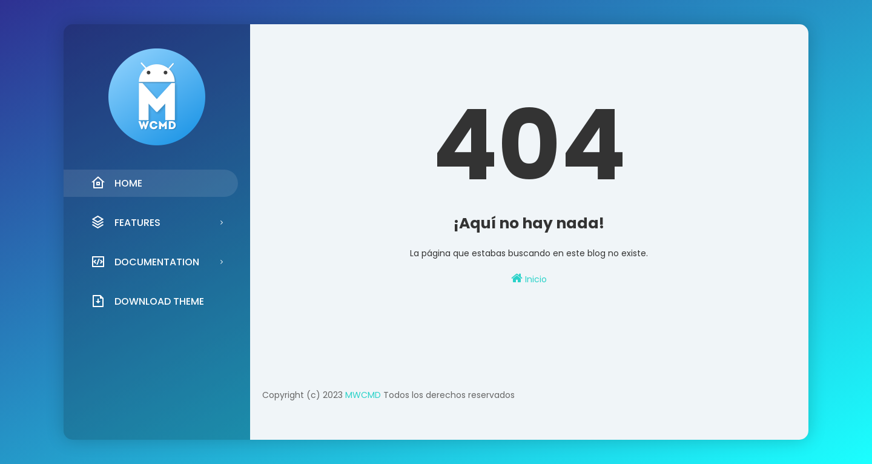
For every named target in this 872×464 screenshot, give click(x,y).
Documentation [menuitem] (145, 261)
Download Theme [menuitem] (147, 301)
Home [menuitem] (116, 183)
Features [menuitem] (125, 222)
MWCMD (363, 395)
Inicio (529, 278)
